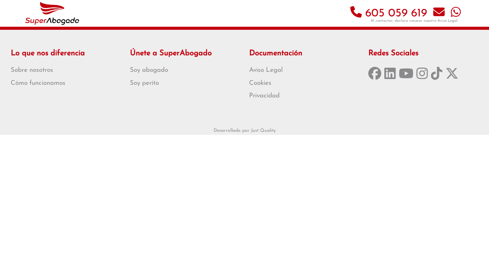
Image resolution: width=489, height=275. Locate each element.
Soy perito (144, 83)
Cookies (260, 83)
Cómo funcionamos (38, 83)
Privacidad (264, 95)
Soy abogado (149, 70)
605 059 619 (388, 13)
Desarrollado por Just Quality (245, 130)
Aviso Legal (447, 21)
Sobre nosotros (32, 70)
